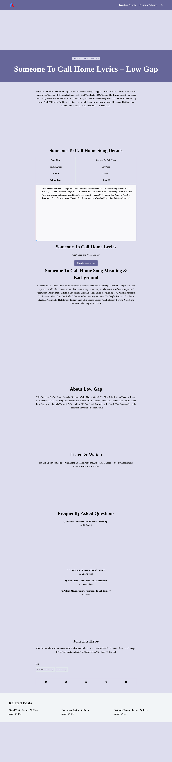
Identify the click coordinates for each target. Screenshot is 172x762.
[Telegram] (106, 681)
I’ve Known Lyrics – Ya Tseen (75, 710)
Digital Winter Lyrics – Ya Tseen (23, 710)
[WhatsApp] (126, 681)
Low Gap (95, 58)
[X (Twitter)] (66, 681)
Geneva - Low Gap (81, 58)
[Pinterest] (86, 681)
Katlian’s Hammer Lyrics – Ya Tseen (131, 710)
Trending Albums (148, 5)
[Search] (162, 5)
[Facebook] (46, 681)
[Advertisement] (86, 30)
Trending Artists (127, 5)
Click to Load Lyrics (86, 263)
